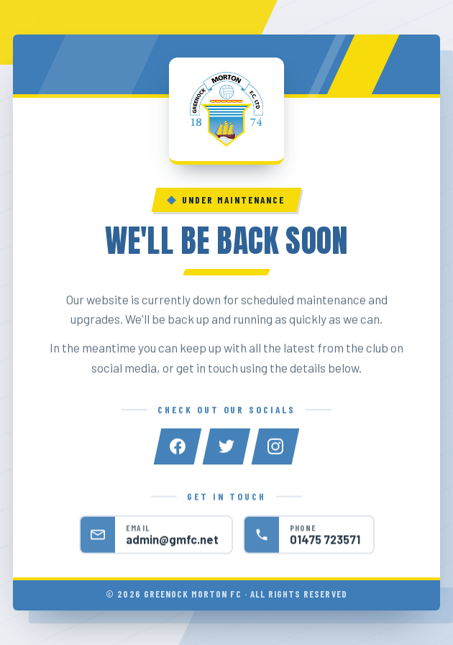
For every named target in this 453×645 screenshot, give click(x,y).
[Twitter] (226, 447)
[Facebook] (177, 447)
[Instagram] (275, 447)
